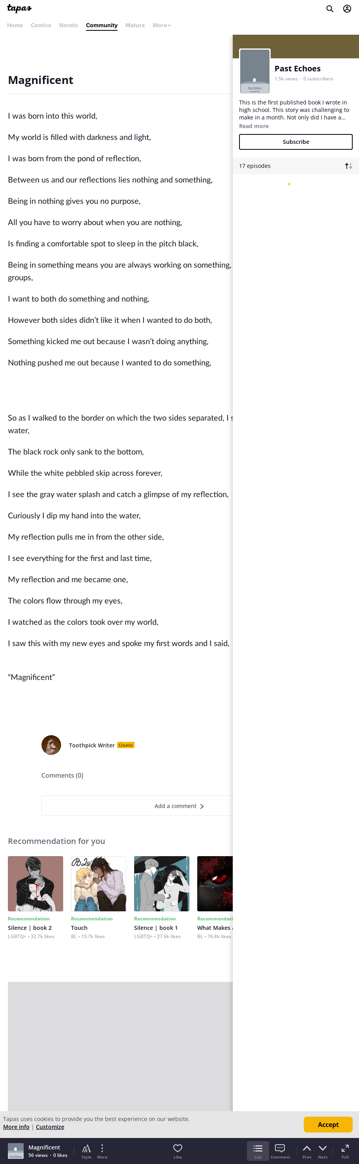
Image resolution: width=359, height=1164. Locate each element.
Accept (328, 1124)
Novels (68, 25)
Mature (135, 25)
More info (16, 1126)
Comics (41, 25)
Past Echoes (298, 68)
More (162, 25)
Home (15, 25)
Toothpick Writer (92, 745)
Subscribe (296, 141)
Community (102, 25)
